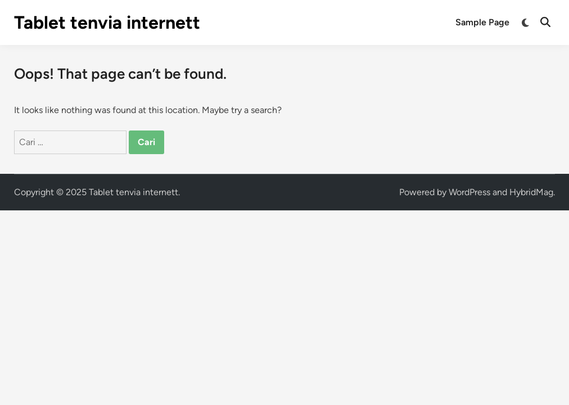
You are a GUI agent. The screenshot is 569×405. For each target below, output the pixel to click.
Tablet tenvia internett (107, 22)
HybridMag (531, 192)
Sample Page (482, 22)
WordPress (469, 192)
